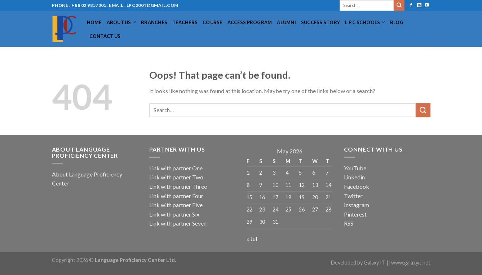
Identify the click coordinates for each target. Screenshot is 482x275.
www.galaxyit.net (410, 262)
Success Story (320, 22)
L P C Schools (365, 22)
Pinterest (355, 214)
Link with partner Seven (178, 223)
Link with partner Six (174, 214)
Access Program (249, 22)
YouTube (355, 168)
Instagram (356, 204)
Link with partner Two (176, 177)
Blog (396, 22)
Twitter (353, 195)
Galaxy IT (374, 262)
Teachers (185, 22)
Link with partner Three (178, 186)
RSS (348, 223)
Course (212, 22)
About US (121, 22)
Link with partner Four (176, 195)
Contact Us (105, 36)
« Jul (252, 238)
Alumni (286, 22)
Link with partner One (176, 168)
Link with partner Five (176, 204)
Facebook (356, 186)
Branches (154, 22)
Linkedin (354, 177)
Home (94, 22)
